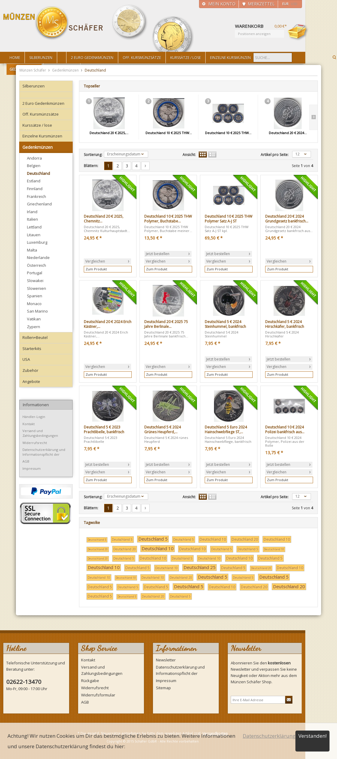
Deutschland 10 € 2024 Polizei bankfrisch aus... (284, 429)
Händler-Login (33, 416)
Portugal (34, 272)
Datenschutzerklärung (269, 735)
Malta (32, 250)
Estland (33, 181)
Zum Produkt (96, 269)
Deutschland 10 (213, 539)
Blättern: (91, 165)
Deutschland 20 (245, 539)
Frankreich (36, 196)
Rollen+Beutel (35, 337)
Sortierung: (93, 154)
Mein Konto (222, 4)
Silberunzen (33, 86)
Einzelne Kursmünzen (42, 136)
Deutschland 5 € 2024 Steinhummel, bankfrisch (225, 324)
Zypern (33, 326)
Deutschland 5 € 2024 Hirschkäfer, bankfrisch (284, 324)
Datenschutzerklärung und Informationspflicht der (43, 452)
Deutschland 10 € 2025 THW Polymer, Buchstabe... (168, 218)
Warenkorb (298, 32)
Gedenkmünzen (66, 70)
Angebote (31, 381)
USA (26, 359)
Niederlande (38, 257)
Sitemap (163, 687)
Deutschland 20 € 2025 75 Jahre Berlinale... (166, 324)
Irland (32, 211)
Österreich (36, 265)
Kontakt (28, 424)
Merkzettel (261, 4)
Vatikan (34, 319)
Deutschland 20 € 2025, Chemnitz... (103, 218)
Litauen (33, 234)
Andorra (34, 158)
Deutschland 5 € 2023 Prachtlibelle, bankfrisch (104, 429)
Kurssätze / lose (37, 125)
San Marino (37, 311)
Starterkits (31, 348)
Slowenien (36, 288)
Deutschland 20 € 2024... (288, 133)
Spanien (34, 296)
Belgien (33, 165)
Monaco (34, 303)
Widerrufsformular (98, 695)
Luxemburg (37, 242)
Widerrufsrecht (34, 442)
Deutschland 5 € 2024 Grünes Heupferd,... (162, 429)
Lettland (34, 227)
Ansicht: (189, 154)
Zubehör (30, 370)
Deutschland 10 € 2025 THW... (168, 133)
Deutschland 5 (97, 540)
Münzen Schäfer (53, 23)
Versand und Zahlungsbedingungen (40, 433)
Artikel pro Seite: (275, 154)
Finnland (34, 188)
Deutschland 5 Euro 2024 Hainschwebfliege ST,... (226, 429)
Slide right (313, 117)
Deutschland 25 (199, 567)
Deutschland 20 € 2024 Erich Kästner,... (107, 324)
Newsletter (166, 660)
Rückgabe (90, 680)
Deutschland (38, 173)
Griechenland (39, 204)
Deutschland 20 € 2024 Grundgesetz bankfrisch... (286, 218)
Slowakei (35, 280)
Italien (32, 219)
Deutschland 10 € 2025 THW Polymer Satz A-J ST (228, 218)
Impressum (31, 468)
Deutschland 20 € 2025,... (108, 133)
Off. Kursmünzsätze (40, 114)
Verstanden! (312, 735)
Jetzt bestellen (157, 253)
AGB (25, 461)
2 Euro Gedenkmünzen (43, 103)
